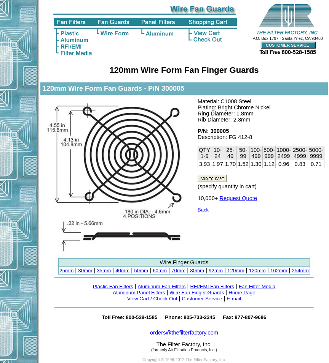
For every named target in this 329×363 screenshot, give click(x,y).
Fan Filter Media (257, 286)
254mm (300, 270)
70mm (178, 270)
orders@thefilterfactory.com (184, 333)
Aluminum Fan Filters (162, 286)
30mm (85, 270)
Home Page (241, 292)
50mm (141, 270)
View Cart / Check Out (152, 298)
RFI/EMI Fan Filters (212, 286)
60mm (160, 270)
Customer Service (202, 298)
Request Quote (238, 198)
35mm (104, 270)
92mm (216, 270)
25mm (66, 270)
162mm (278, 270)
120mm (235, 270)
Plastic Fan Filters (113, 286)
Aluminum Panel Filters (139, 292)
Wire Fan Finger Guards (196, 292)
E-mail (234, 298)
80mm (197, 270)
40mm (122, 270)
